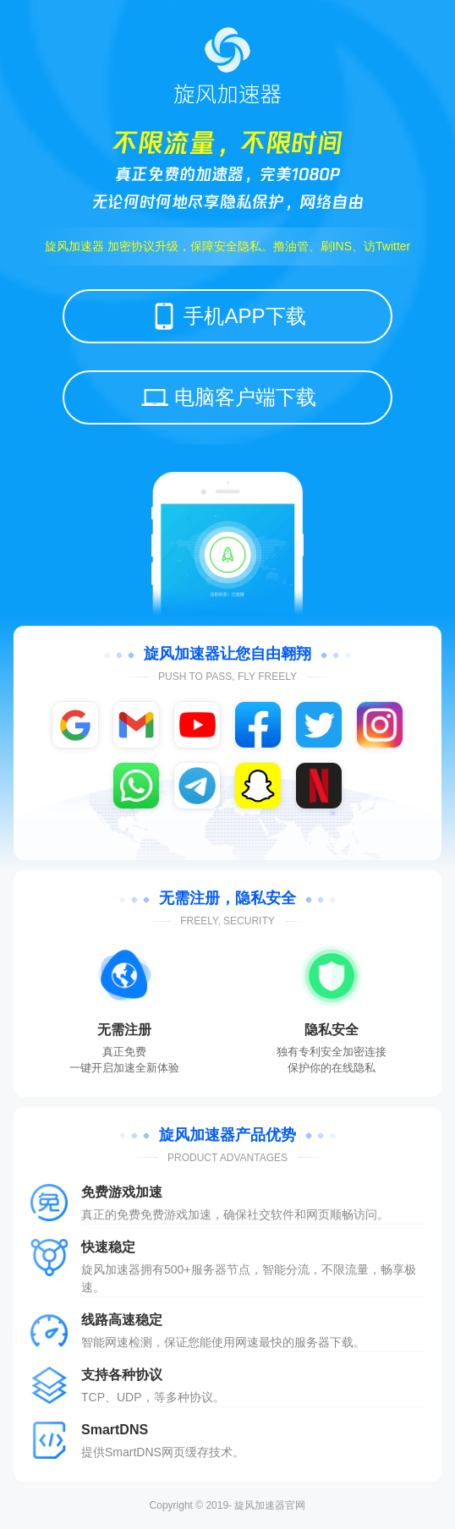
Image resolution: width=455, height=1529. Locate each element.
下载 (342, 1342)
